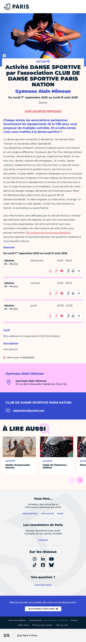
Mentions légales (17, 620)
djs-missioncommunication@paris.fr (48, 232)
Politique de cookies (42, 625)
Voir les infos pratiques (43, 111)
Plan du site (62, 625)
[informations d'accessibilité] (65, 271)
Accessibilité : (48, 620)
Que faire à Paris (27, 635)
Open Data (23, 625)
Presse (74, 620)
